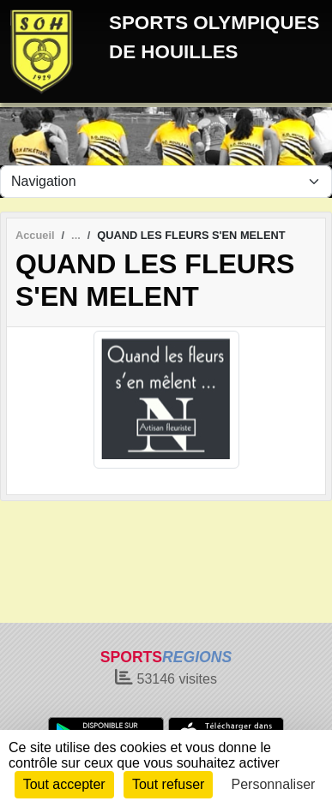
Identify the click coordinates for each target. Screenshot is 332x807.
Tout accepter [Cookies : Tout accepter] (64, 784)
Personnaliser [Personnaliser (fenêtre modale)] (274, 784)
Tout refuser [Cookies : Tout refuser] (168, 784)
